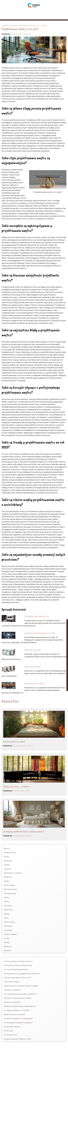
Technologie (9, 922)
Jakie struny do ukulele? (14, 1014)
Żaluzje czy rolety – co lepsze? (16, 786)
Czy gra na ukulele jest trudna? (17, 998)
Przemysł (8, 906)
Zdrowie (7, 951)
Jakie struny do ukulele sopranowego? (21, 986)
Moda (6, 881)
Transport (8, 926)
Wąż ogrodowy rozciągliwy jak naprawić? (22, 974)
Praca (6, 897)
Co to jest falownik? (32, 667)
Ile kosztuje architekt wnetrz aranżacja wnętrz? (23, 831)
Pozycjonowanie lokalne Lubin (17, 1039)
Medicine (8, 877)
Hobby (7, 865)
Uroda (6, 938)
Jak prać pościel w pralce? (14, 741)
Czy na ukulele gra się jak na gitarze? (20, 994)
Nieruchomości (10, 889)
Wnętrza (7, 946)
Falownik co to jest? (32, 650)
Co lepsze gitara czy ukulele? (17, 1010)
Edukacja (8, 861)
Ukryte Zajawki (10, 934)
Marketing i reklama (13, 873)
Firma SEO (8, 1031)
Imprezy (7, 869)
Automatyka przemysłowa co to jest (39, 633)
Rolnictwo (8, 910)
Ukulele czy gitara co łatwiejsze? (18, 1018)
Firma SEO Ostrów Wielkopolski (18, 965)
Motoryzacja (9, 885)
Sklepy (7, 914)
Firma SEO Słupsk (12, 982)
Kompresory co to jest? (34, 683)
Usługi (6, 942)
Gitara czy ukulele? (12, 1002)
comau (27, 791)
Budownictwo (10, 852)
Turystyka (8, 930)
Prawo (6, 902)
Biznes (7, 848)
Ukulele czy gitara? (12, 990)
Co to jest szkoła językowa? (16, 969)
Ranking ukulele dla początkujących (20, 1006)
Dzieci (6, 857)
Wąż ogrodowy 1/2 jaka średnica (18, 961)
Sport (6, 918)
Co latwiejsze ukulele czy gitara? (18, 1023)
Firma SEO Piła (10, 1035)
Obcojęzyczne (10, 893)
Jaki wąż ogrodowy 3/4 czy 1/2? (17, 978)
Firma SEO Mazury (12, 1027)
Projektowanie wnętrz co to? (36, 616)
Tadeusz (26, 34)
